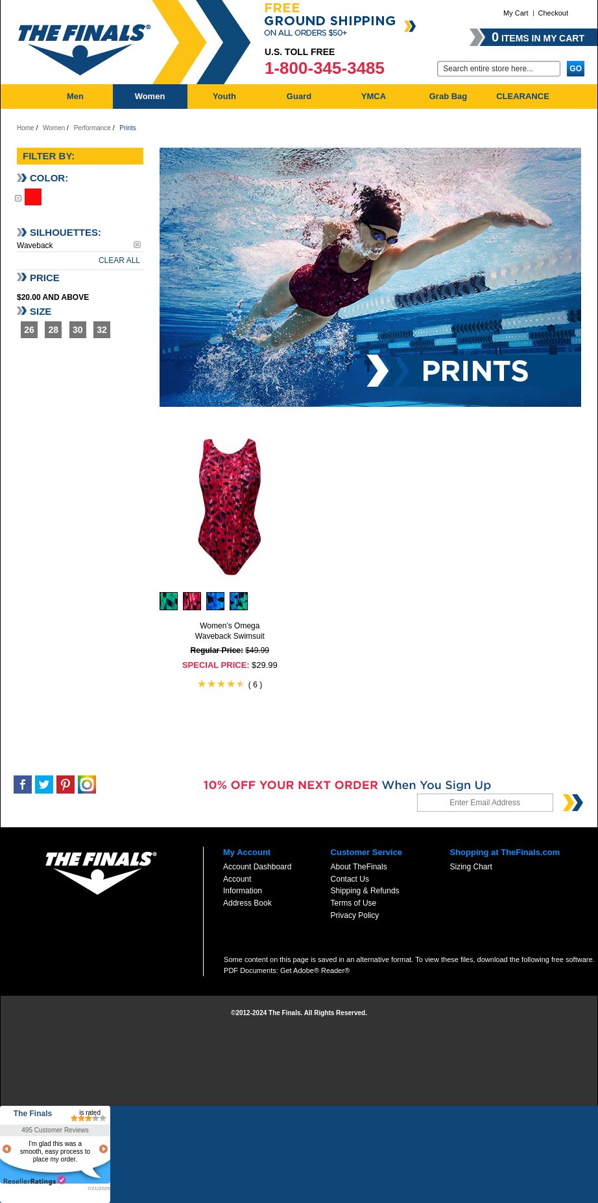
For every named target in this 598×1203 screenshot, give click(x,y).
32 (102, 330)
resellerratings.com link (35, 1180)
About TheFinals (359, 866)
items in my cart (538, 37)
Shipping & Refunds (365, 890)
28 (54, 330)
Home (25, 128)
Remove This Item (18, 198)
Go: (429, 67)
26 (29, 330)
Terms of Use (354, 903)
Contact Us (350, 879)
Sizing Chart (470, 866)
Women (54, 128)
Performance (92, 128)
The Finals (33, 1113)
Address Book (247, 903)
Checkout (553, 13)
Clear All (119, 260)
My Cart (516, 13)
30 (78, 330)
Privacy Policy (355, 915)
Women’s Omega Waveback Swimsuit (230, 631)
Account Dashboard (257, 866)
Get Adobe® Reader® (315, 970)
